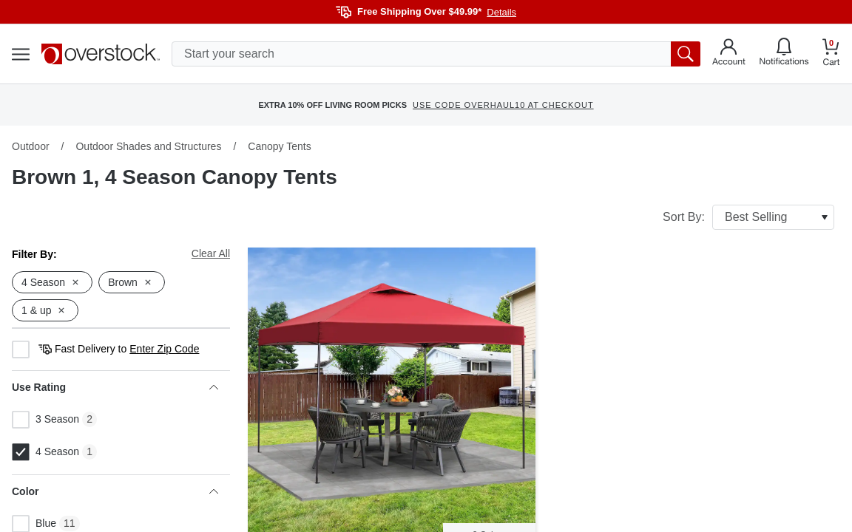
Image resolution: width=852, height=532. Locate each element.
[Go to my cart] (831, 54)
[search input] (436, 53)
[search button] (685, 53)
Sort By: (748, 217)
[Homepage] (100, 54)
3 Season (45, 420)
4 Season (45, 452)
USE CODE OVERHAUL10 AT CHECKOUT (503, 104)
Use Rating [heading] (115, 387)
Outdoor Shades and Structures (148, 146)
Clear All (211, 253)
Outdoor (31, 146)
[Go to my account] (729, 53)
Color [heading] (115, 491)
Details (501, 12)
